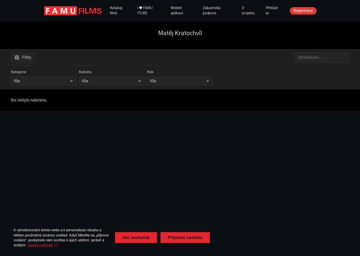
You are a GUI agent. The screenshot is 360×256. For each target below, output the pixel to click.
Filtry (23, 57)
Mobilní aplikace (177, 10)
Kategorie (18, 72)
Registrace (303, 11)
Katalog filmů (116, 10)
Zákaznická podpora (211, 10)
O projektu (248, 10)
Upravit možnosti (137, 247)
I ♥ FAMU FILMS (145, 10)
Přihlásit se (271, 10)
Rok (150, 72)
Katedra (85, 72)
